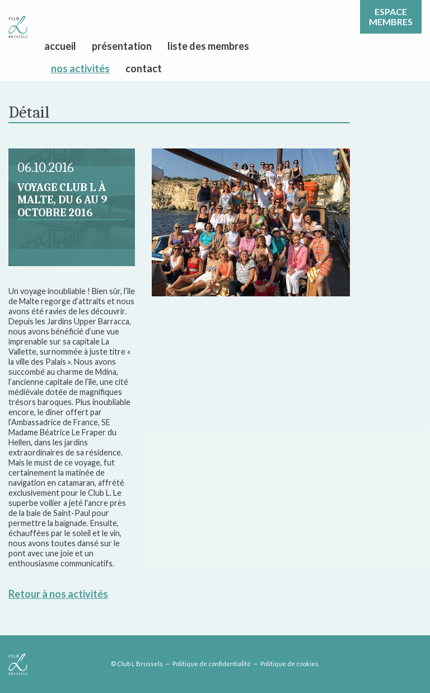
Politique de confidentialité (211, 663)
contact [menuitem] (143, 68)
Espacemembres (391, 16)
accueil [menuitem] (60, 46)
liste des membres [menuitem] (208, 46)
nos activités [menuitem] (80, 68)
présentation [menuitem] (122, 46)
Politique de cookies (289, 663)
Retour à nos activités (58, 594)
